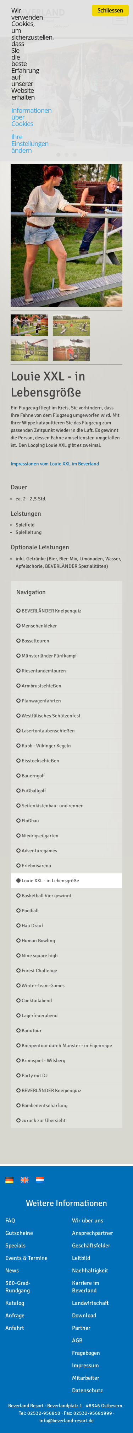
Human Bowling (35, 941)
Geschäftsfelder (91, 1245)
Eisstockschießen (37, 761)
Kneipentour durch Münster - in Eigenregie (64, 1046)
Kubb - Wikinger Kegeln (43, 746)
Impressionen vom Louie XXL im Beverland (55, 464)
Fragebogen (86, 1353)
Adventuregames (36, 851)
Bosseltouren (32, 641)
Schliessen (110, 10)
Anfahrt (14, 1328)
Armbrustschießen (38, 686)
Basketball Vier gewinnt (44, 896)
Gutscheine (19, 1233)
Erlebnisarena (33, 866)
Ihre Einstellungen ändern (30, 143)
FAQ (10, 1220)
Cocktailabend (34, 1001)
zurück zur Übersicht (41, 1120)
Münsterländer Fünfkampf (46, 656)
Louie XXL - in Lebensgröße (47, 881)
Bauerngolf (30, 776)
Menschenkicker (36, 626)
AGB (77, 1340)
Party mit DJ (32, 1076)
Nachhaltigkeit (90, 1270)
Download (84, 1315)
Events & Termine (26, 1258)
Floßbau (27, 821)
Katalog (14, 1303)
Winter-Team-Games (40, 986)
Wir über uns (87, 1220)
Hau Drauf (29, 926)
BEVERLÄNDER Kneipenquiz (48, 611)
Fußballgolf (31, 791)
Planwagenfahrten (38, 701)
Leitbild (81, 1258)
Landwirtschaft (90, 1303)
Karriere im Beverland (85, 1287)
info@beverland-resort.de (66, 1421)
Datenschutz (87, 1390)
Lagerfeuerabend (36, 1016)
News (12, 1270)
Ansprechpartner (92, 1233)
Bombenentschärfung (41, 1105)
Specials (15, 1245)
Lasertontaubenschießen (45, 731)
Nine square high (37, 956)
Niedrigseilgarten (37, 836)
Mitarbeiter (85, 1378)
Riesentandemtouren (41, 671)
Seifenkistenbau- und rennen (50, 806)
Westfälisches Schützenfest (48, 716)
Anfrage (14, 1315)
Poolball (27, 911)
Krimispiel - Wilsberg (40, 1061)
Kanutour (28, 1031)
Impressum (85, 1365)
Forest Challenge (36, 971)
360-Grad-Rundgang (18, 1287)
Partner (81, 1328)
